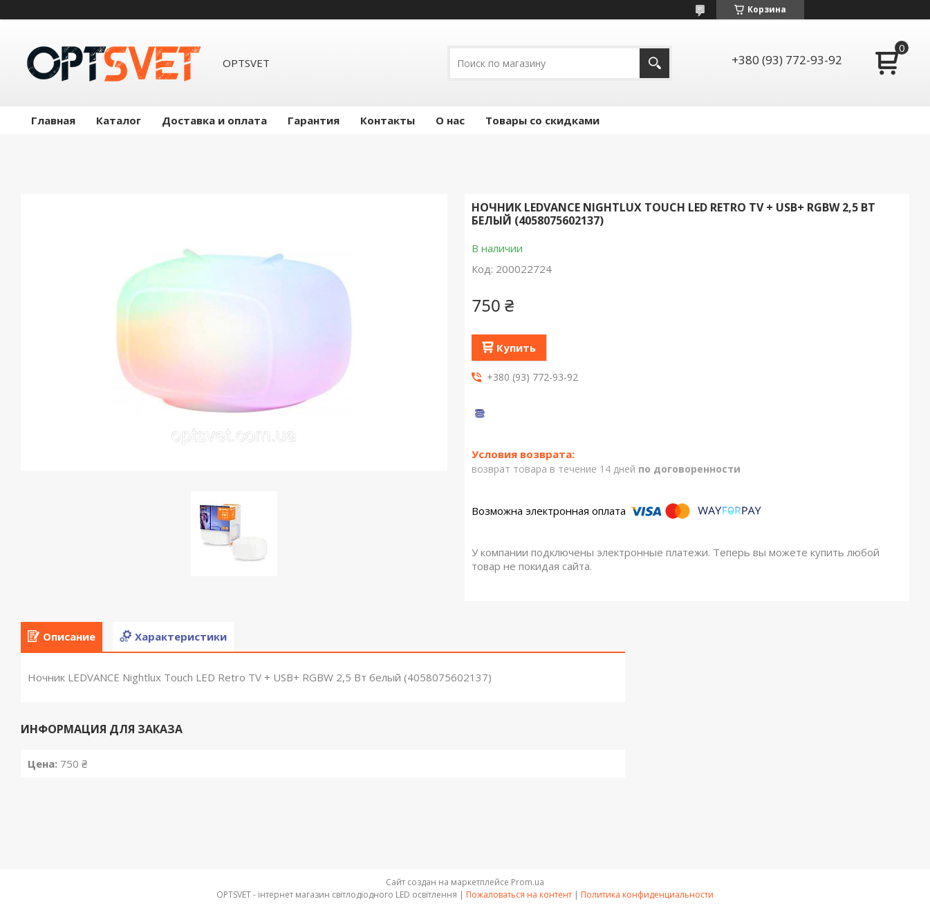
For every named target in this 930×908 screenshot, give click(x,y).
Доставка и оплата (214, 120)
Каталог (118, 120)
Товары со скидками (542, 120)
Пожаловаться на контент (519, 894)
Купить (516, 347)
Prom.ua (527, 882)
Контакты (387, 120)
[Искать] (654, 63)
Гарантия (314, 120)
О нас (450, 120)
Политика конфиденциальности (647, 894)
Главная (53, 120)
